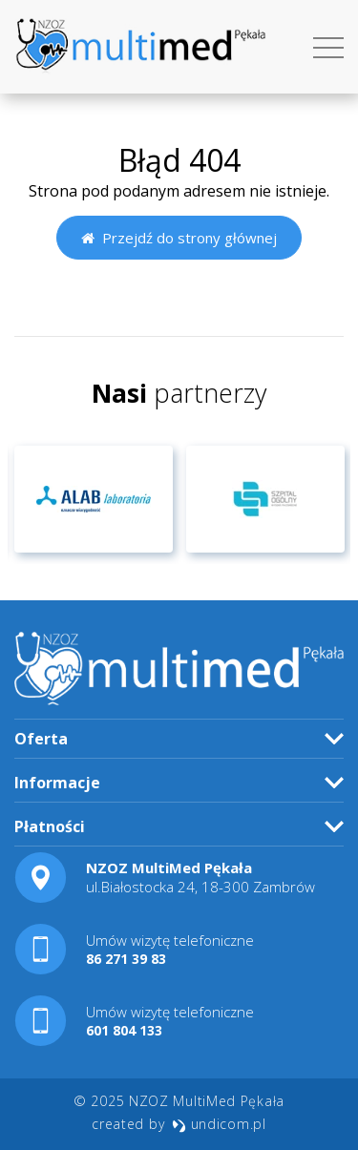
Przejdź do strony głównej (179, 237)
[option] (93, 499)
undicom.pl (219, 1124)
